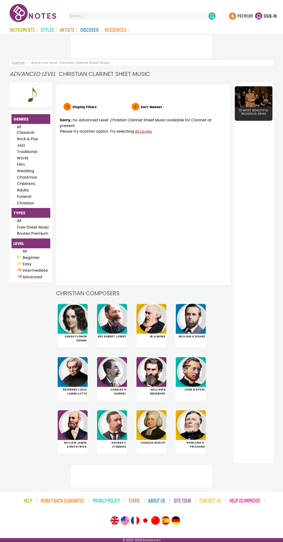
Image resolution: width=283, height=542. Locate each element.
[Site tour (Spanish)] (165, 520)
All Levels (143, 131)
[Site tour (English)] (114, 520)
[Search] (212, 16)
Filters (85, 107)
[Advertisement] (141, 45)
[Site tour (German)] (176, 520)
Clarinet (18, 62)
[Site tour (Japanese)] (145, 520)
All (19, 126)
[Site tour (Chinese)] (155, 520)
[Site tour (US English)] (125, 520)
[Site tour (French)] (135, 520)
